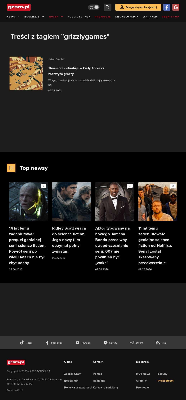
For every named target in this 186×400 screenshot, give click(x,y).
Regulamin (71, 381)
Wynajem (150, 16)
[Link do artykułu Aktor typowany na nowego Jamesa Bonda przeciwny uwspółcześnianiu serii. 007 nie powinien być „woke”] (114, 227)
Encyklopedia (127, 16)
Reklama (99, 381)
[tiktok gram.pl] (26, 343)
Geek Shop (170, 16)
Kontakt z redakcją (105, 387)
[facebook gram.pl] (53, 343)
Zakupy (162, 374)
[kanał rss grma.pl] (161, 343)
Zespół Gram (72, 374)
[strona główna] (28, 7)
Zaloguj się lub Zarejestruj (141, 7)
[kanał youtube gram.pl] (83, 343)
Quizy (56, 17)
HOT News (143, 374)
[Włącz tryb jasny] (94, 7)
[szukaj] (107, 7)
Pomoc (97, 374)
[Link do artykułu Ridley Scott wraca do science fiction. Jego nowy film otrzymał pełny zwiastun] (71, 221)
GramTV (141, 381)
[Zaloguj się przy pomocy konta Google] (175, 7)
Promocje (103, 16)
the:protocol (165, 381)
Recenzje (34, 17)
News (13, 17)
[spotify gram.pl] (110, 343)
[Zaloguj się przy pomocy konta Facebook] (166, 7)
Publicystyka (79, 16)
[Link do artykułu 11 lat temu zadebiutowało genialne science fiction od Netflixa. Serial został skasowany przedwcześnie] (157, 227)
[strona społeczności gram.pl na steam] (136, 343)
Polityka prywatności (78, 387)
